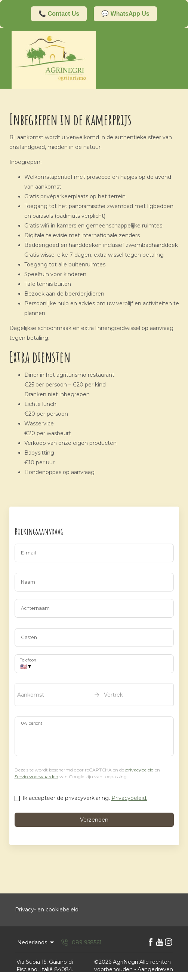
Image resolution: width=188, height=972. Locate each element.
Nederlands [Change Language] (36, 942)
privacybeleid (139, 770)
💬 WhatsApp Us (125, 13)
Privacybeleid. (129, 798)
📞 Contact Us (58, 13)
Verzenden (94, 819)
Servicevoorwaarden (36, 776)
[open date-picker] (94, 695)
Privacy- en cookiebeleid (46, 909)
